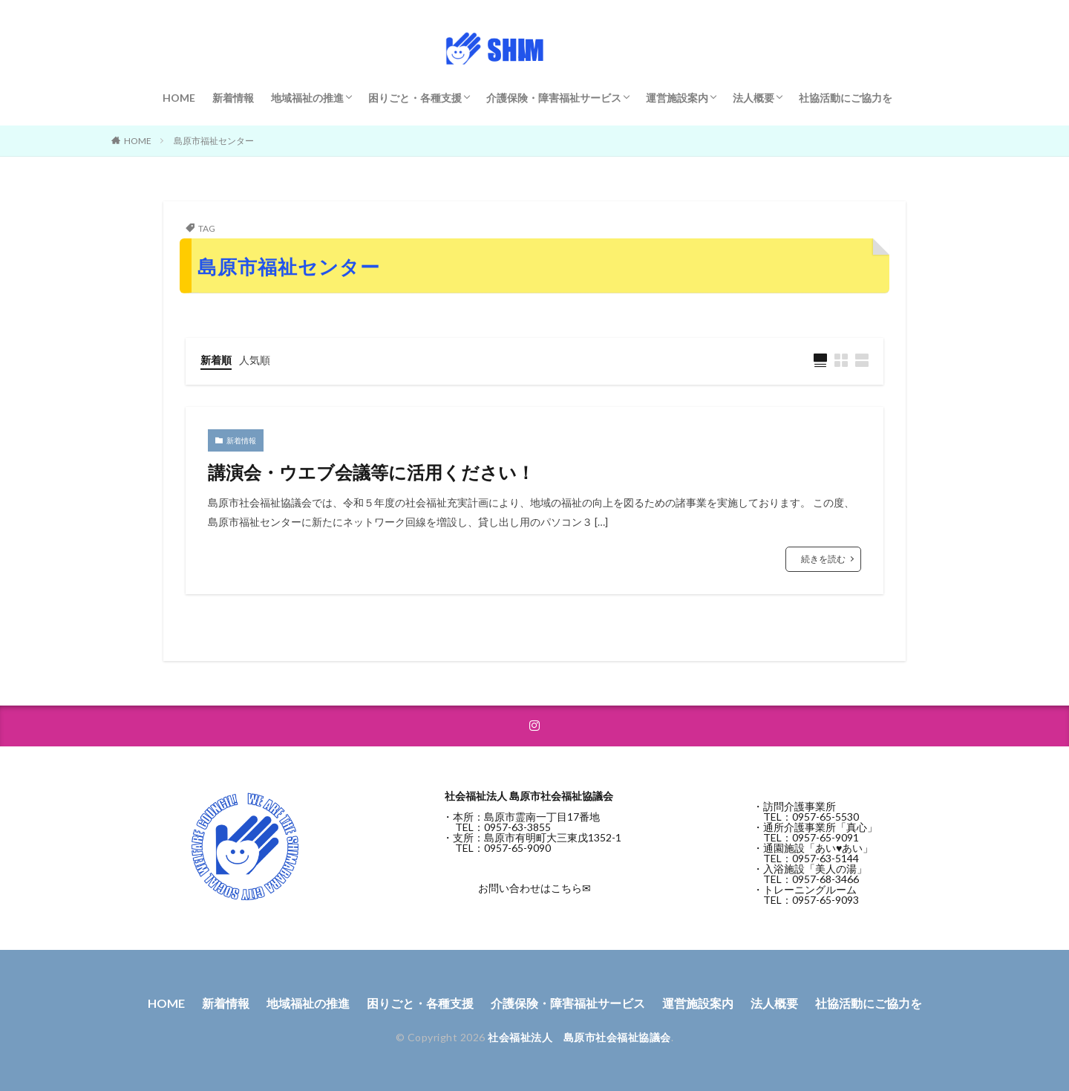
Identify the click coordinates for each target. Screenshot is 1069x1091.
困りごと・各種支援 (415, 97)
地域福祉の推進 (307, 97)
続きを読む (823, 558)
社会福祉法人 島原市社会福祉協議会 (579, 1037)
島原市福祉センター (214, 140)
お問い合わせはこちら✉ (534, 888)
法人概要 (753, 97)
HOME (179, 97)
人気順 (254, 360)
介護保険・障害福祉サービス (553, 97)
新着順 (216, 360)
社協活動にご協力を (845, 97)
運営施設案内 (677, 97)
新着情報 (233, 97)
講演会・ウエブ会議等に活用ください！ (371, 472)
